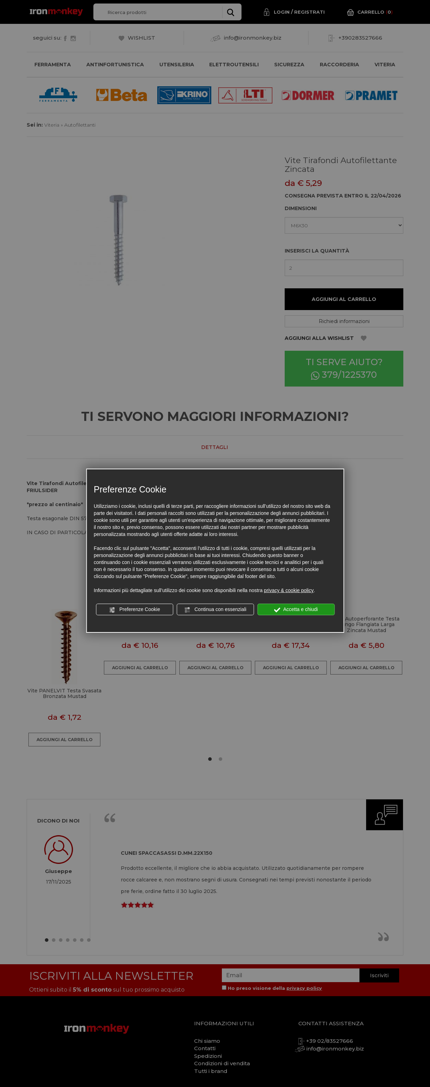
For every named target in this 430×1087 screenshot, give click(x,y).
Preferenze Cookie (134, 609)
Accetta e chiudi (296, 609)
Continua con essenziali (215, 609)
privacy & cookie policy (289, 590)
